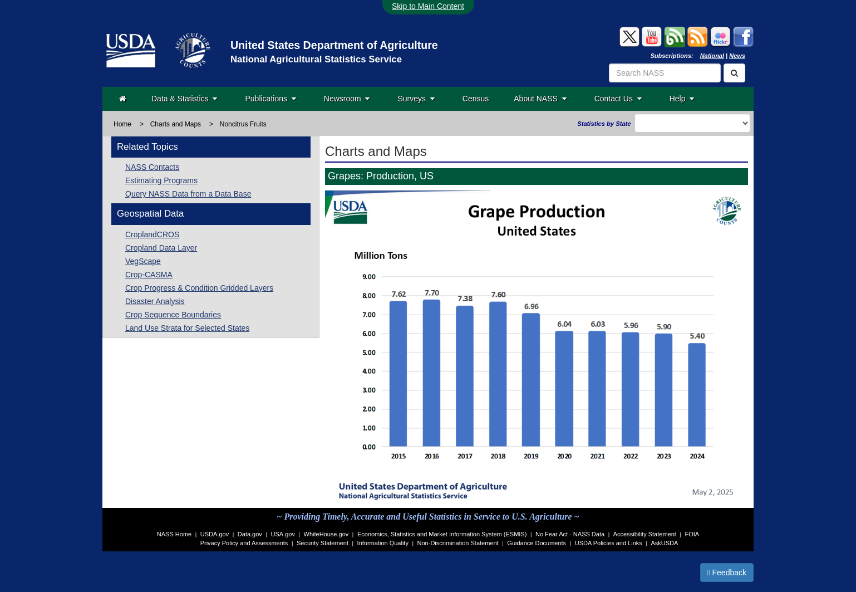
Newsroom (347, 98)
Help (682, 98)
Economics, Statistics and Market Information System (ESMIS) (442, 534)
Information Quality (383, 543)
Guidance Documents (536, 543)
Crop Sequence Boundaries (173, 314)
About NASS (540, 98)
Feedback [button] (727, 572)
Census (476, 98)
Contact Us (618, 98)
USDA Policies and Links (608, 543)
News (737, 55)
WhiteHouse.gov (326, 534)
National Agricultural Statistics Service (316, 59)
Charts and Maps (175, 124)
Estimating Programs (161, 180)
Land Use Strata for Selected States (187, 328)
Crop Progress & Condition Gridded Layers (199, 287)
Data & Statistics (184, 98)
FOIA (692, 534)
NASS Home (174, 534)
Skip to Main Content (428, 6)
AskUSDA (664, 543)
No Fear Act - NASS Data (569, 534)
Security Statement (322, 543)
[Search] (734, 72)
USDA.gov (214, 534)
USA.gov (283, 534)
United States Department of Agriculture (334, 45)
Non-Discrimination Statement (458, 543)
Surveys (415, 98)
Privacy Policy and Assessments (244, 543)
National (712, 55)
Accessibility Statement (644, 534)
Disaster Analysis (155, 301)
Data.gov (250, 534)
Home (122, 124)
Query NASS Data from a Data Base (188, 193)
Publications (270, 98)
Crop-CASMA (149, 274)
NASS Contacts (152, 167)
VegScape (143, 261)
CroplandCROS (152, 234)
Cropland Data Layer (161, 247)
